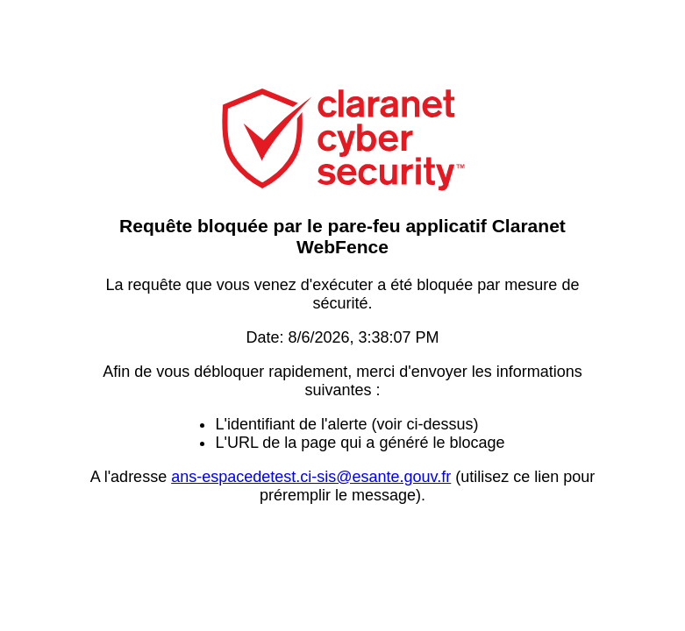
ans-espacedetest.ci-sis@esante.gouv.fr (311, 477)
